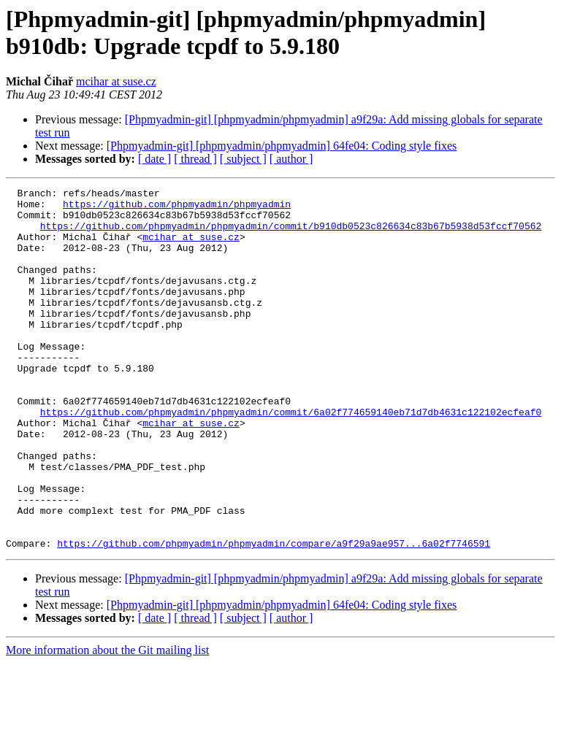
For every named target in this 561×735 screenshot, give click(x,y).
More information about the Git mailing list (107, 722)
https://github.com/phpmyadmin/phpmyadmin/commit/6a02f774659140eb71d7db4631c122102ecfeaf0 (290, 457)
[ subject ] (243, 159)
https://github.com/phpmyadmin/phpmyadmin (177, 208)
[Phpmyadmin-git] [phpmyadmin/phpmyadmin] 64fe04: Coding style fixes (282, 145)
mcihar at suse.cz (116, 81)
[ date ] (154, 159)
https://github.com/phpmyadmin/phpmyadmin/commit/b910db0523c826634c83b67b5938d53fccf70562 (290, 234)
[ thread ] (195, 159)
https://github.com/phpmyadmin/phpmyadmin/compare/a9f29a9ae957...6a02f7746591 (273, 615)
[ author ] (291, 159)
